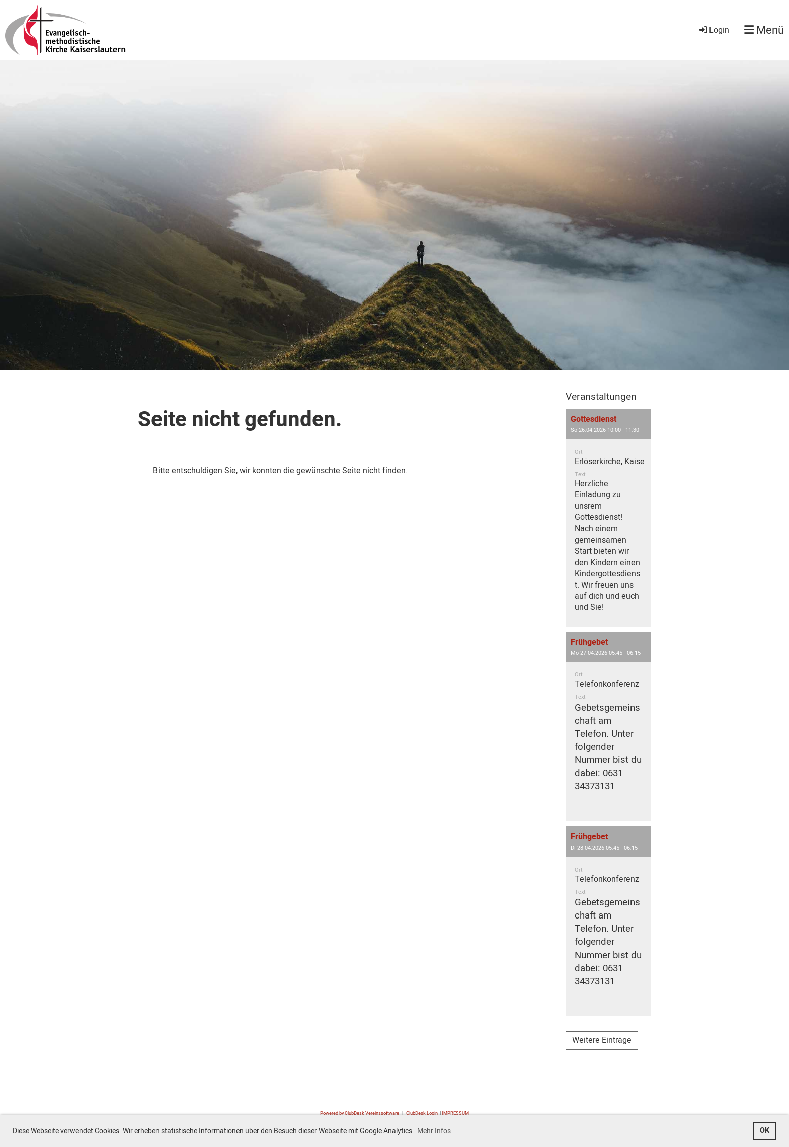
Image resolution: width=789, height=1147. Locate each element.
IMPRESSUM (455, 1113)
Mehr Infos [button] (434, 1131)
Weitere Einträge (602, 1040)
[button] (608, 518)
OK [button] (764, 1130)
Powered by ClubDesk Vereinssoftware (359, 1113)
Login (713, 30)
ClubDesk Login (422, 1113)
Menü (764, 30)
